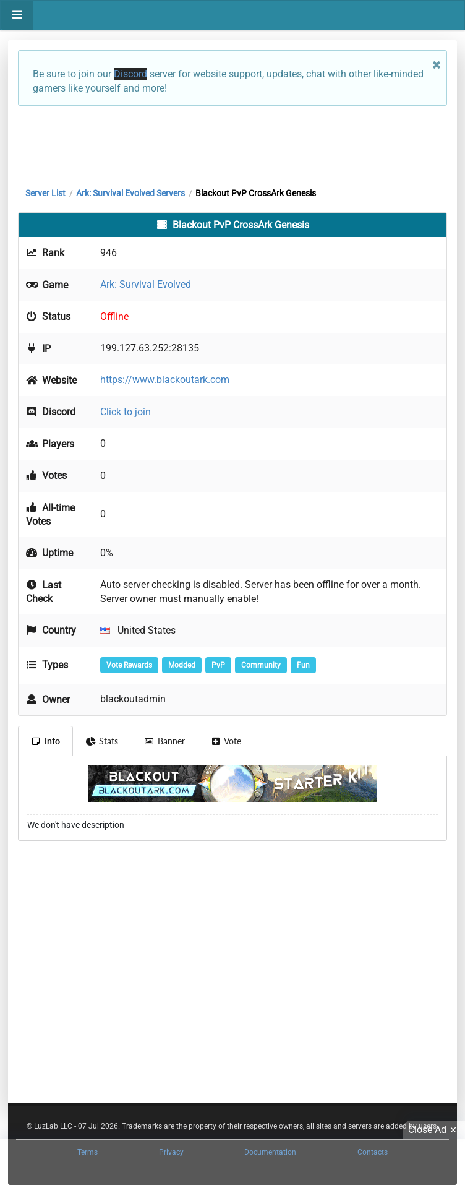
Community (261, 665)
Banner (164, 741)
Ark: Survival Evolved (145, 284)
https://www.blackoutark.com (164, 380)
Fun (303, 665)
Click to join (125, 412)
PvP (218, 665)
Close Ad (434, 1130)
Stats (102, 741)
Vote (226, 741)
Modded (181, 665)
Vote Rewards (129, 665)
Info (45, 741)
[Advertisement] (232, 143)
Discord (130, 74)
